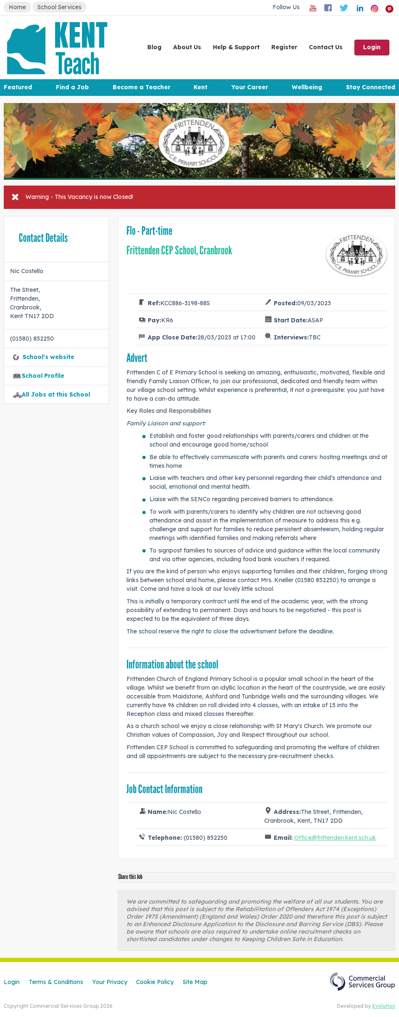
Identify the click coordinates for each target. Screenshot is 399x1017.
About (187, 47)
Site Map (195, 982)
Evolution (383, 1006)
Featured (18, 87)
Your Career (249, 87)
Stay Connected (370, 87)
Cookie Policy (155, 982)
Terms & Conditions (56, 982)
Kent (200, 87)
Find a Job (72, 87)
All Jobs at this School (56, 394)
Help (236, 47)
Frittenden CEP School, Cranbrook (179, 250)
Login (372, 47)
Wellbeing (307, 87)
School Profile (43, 375)
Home (17, 7)
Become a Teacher (141, 87)
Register (284, 47)
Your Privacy (109, 982)
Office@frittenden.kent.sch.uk (335, 837)
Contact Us (326, 47)
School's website (48, 357)
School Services (59, 7)
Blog (154, 47)
